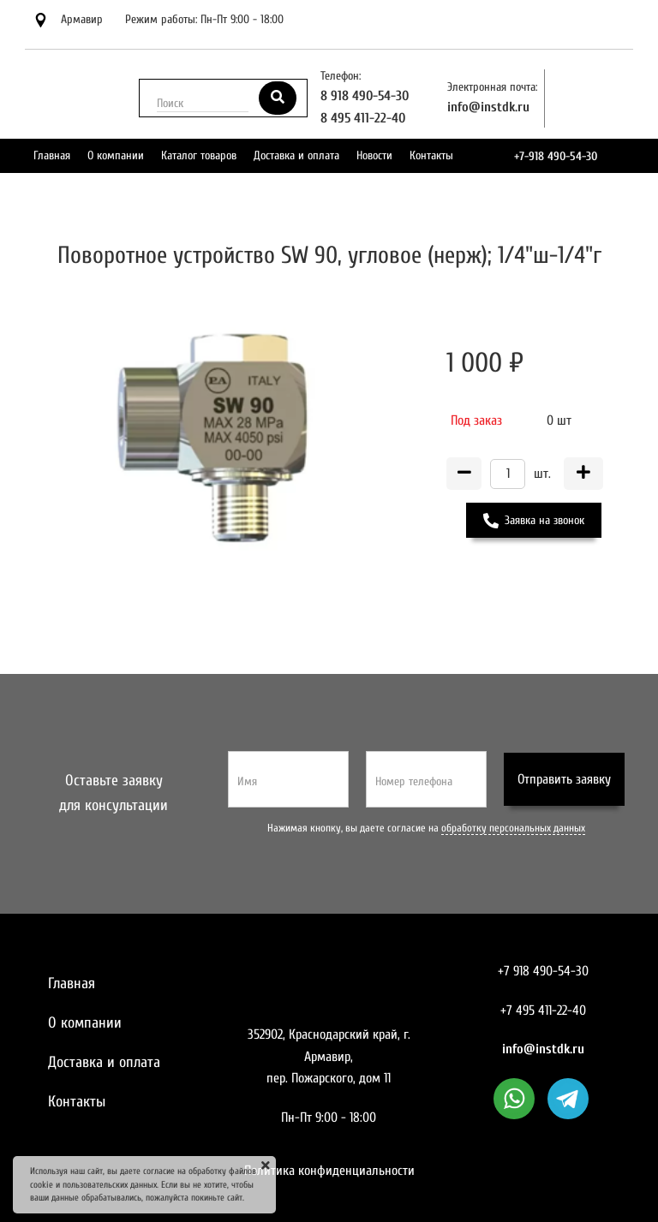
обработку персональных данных (513, 828)
